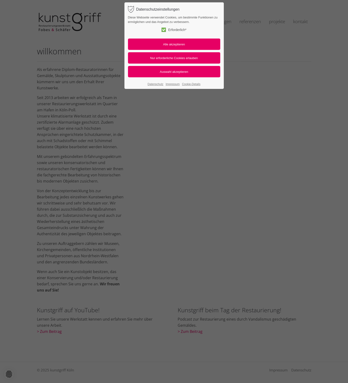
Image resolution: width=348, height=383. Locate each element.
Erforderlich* (174, 30)
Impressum (173, 84)
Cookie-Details (191, 84)
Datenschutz (155, 84)
